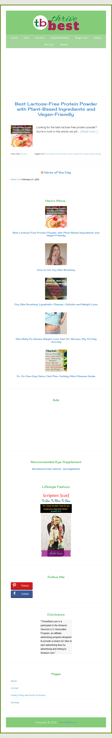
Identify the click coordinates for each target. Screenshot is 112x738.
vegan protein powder (92, 154)
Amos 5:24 (16, 179)
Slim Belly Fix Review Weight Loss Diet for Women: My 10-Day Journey (56, 340)
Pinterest (25, 585)
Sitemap (15, 702)
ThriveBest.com (67, 722)
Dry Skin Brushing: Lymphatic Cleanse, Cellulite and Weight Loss (56, 304)
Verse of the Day (57, 172)
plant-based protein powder (56, 154)
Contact (15, 688)
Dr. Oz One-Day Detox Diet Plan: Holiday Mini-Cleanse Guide (56, 376)
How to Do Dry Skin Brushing (56, 269)
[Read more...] (89, 131)
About (14, 681)
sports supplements (75, 154)
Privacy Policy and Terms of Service (28, 695)
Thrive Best (56, 23)
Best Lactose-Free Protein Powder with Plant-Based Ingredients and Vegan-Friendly (56, 109)
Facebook (25, 593)
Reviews (24, 154)
